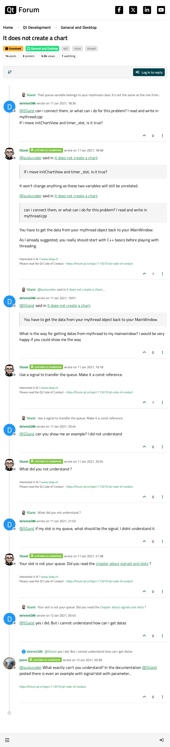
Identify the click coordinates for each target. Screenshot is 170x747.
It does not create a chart (76, 158)
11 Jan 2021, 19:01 (63, 297)
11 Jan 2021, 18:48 (90, 150)
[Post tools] (162, 135)
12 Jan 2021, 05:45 (63, 615)
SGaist (31, 95)
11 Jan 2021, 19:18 (90, 366)
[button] (7, 740)
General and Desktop (42, 48)
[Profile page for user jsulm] (9, 663)
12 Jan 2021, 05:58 (89, 659)
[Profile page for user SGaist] (9, 154)
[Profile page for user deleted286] (9, 107)
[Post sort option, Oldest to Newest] (9, 72)
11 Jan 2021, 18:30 (63, 103)
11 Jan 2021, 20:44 (63, 426)
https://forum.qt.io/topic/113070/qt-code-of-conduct (99, 263)
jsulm (23, 659)
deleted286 (27, 103)
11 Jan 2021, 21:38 (90, 555)
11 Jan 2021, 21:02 (63, 520)
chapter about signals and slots (122, 564)
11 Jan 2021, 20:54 (90, 461)
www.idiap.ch (49, 259)
